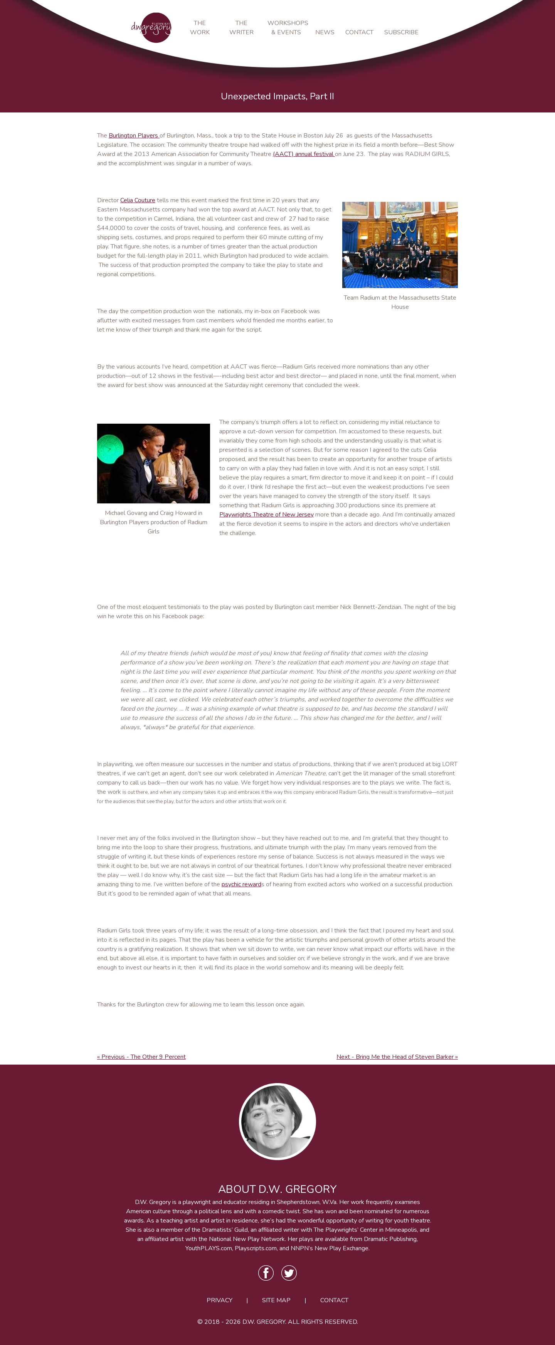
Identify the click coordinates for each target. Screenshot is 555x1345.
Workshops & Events (285, 28)
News (325, 32)
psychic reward (241, 884)
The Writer (241, 28)
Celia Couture (137, 200)
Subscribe (399, 32)
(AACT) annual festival (304, 154)
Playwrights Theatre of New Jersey (266, 514)
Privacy (219, 1300)
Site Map (276, 1300)
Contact (359, 32)
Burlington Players (134, 135)
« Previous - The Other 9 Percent (141, 1057)
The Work (200, 28)
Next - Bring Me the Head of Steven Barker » (397, 1057)
